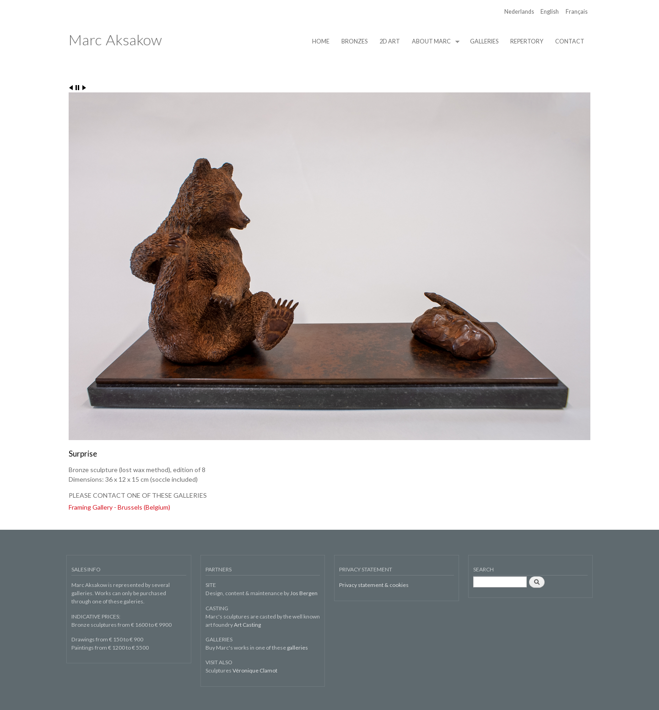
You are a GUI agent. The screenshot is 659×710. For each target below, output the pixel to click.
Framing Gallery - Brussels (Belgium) (119, 507)
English (549, 11)
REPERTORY (526, 41)
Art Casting (247, 624)
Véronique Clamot (254, 670)
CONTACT (569, 41)
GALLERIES (484, 41)
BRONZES (354, 41)
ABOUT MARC (433, 41)
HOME (321, 41)
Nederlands (519, 11)
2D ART (389, 41)
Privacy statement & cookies (374, 584)
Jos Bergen (304, 593)
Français (577, 11)
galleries (297, 647)
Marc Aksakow (115, 39)
